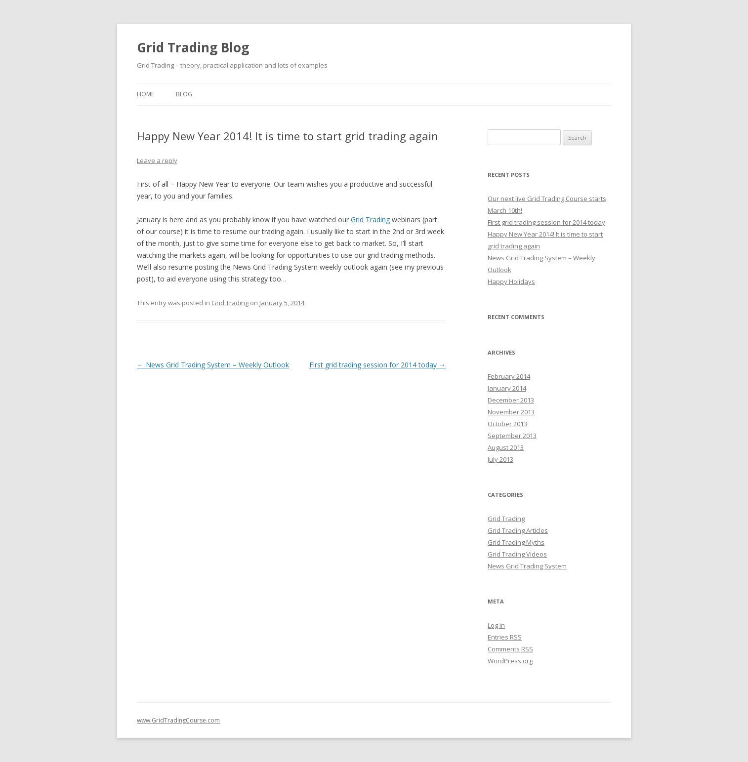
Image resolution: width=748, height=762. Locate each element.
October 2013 (507, 423)
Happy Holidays (511, 281)
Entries (505, 637)
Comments (510, 648)
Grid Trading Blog (193, 47)
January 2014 (507, 388)
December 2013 (511, 400)
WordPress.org (510, 660)
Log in (496, 625)
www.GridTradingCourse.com (178, 720)
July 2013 (500, 459)
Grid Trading (370, 219)
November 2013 (511, 411)
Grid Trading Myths (516, 542)
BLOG (184, 94)
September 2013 (512, 435)
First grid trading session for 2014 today (377, 364)
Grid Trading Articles (518, 530)
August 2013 (506, 447)
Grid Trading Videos (517, 554)
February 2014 (509, 376)
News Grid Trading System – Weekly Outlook (213, 364)
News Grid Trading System (527, 565)
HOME (145, 94)
